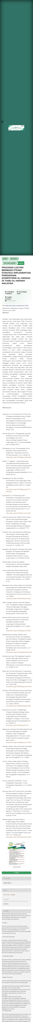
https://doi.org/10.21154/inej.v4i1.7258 (17, 305)
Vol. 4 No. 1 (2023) (9, 263)
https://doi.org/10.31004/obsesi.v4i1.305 (18, 837)
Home (5, 258)
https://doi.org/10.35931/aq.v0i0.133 (17, 725)
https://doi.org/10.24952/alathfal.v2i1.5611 (19, 652)
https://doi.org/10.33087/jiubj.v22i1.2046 (18, 686)
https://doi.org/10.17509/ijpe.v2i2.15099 (18, 457)
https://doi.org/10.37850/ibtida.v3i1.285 (18, 706)
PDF (17, 872)
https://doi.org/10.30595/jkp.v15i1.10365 (18, 630)
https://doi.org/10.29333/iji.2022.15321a (18, 598)
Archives (14, 258)
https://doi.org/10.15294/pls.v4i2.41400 (18, 513)
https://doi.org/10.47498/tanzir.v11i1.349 (18, 742)
